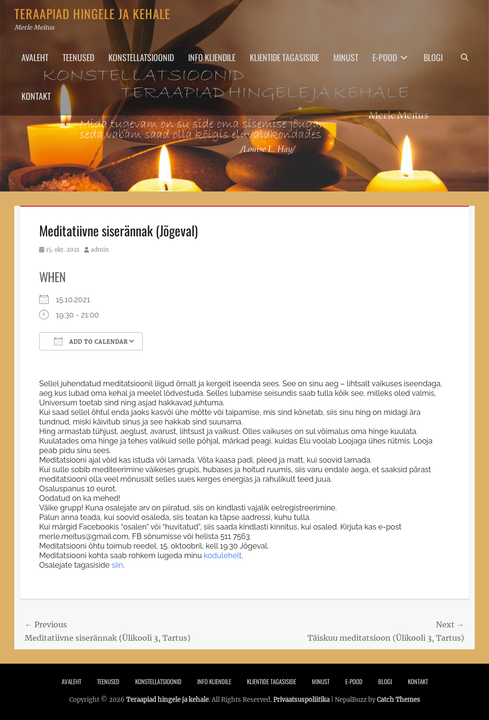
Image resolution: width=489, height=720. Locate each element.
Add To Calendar (91, 341)
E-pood (384, 57)
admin (100, 249)
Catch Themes (398, 700)
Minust (345, 57)
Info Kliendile (211, 57)
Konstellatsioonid (141, 57)
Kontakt (36, 96)
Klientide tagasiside (284, 57)
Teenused (78, 57)
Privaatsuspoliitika (301, 700)
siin (117, 565)
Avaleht (34, 57)
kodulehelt (222, 555)
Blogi (433, 57)
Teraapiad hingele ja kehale (92, 13)
